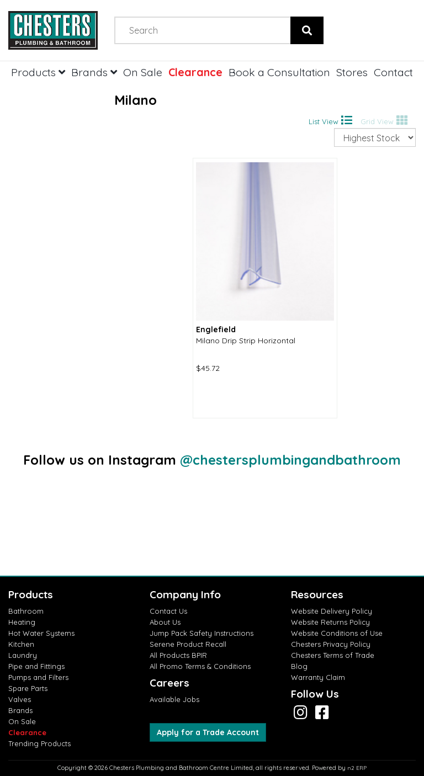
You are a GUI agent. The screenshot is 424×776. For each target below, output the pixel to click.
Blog (299, 666)
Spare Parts (27, 688)
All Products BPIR (178, 655)
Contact (393, 72)
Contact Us (168, 611)
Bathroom (26, 611)
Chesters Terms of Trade (332, 655)
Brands (94, 72)
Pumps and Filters (38, 677)
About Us (165, 622)
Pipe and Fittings (36, 666)
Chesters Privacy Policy (330, 644)
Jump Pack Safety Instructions (201, 633)
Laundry (22, 655)
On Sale (142, 72)
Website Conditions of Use (337, 633)
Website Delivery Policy (331, 611)
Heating (21, 622)
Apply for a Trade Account (208, 732)
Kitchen (21, 644)
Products (38, 72)
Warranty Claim (318, 677)
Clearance (195, 72)
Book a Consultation (279, 72)
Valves (19, 699)
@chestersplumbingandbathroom (290, 459)
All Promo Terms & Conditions (200, 666)
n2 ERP (357, 768)
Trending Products (39, 743)
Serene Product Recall (188, 644)
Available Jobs (174, 699)
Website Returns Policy (330, 622)
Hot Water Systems (41, 633)
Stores (352, 72)
